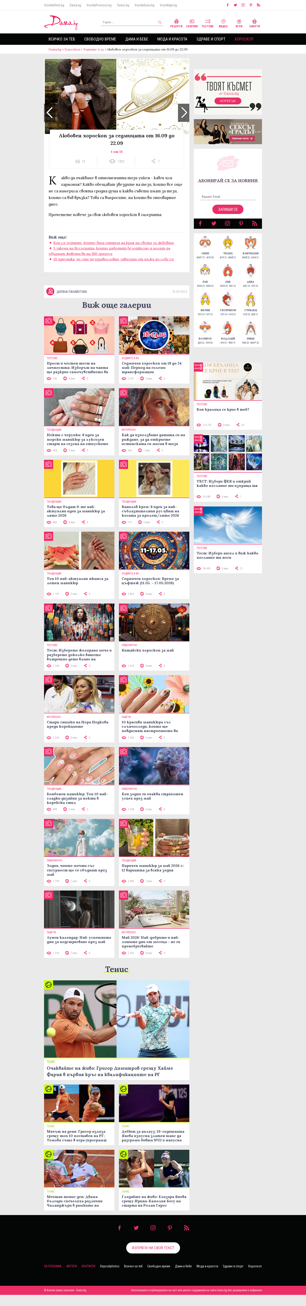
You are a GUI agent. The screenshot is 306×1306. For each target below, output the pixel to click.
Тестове (208, 23)
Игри (239, 23)
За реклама (53, 1277)
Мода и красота (172, 39)
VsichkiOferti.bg (54, 5)
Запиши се (228, 213)
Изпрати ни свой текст (153, 1259)
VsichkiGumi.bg (144, 5)
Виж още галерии (116, 316)
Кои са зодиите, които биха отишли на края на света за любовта (113, 247)
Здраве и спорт (210, 39)
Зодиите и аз (93, 49)
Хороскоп (243, 39)
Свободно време (100, 39)
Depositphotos (109, 1277)
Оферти (254, 23)
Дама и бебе (136, 39)
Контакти (88, 1277)
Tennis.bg (123, 5)
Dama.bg (75, 5)
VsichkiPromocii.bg (98, 5)
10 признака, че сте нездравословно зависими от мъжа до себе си (113, 263)
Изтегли (228, 105)
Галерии (192, 23)
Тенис (116, 980)
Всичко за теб (62, 39)
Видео (223, 23)
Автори (71, 1277)
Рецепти (176, 23)
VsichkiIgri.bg (168, 5)
